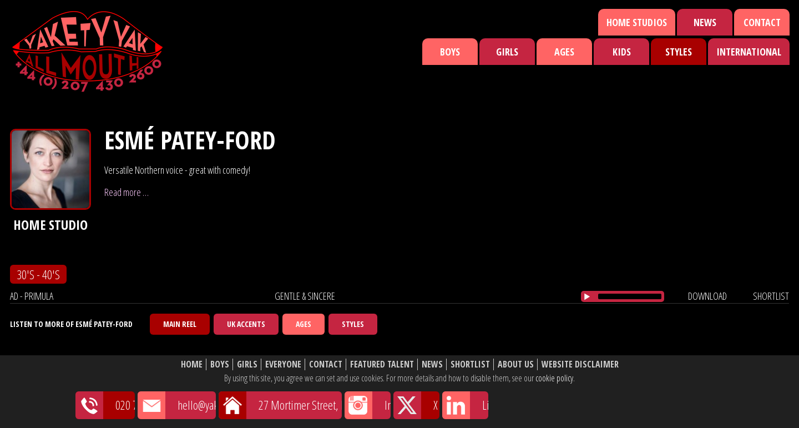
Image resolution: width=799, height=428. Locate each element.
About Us (516, 364)
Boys (450, 51)
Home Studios (636, 22)
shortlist (771, 296)
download (707, 296)
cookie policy (554, 378)
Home (192, 364)
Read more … (126, 192)
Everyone (283, 364)
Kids (622, 51)
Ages (564, 51)
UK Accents (246, 324)
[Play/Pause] (587, 296)
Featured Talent (382, 364)
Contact (762, 22)
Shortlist (470, 364)
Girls (507, 51)
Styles (678, 51)
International (748, 51)
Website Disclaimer (580, 364)
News (705, 22)
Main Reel (179, 324)
